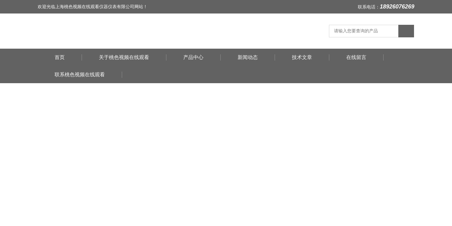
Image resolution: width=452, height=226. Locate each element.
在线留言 (356, 57)
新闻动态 (248, 57)
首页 (60, 57)
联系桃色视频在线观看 (80, 74)
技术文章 (302, 57)
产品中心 (193, 57)
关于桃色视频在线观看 (124, 57)
